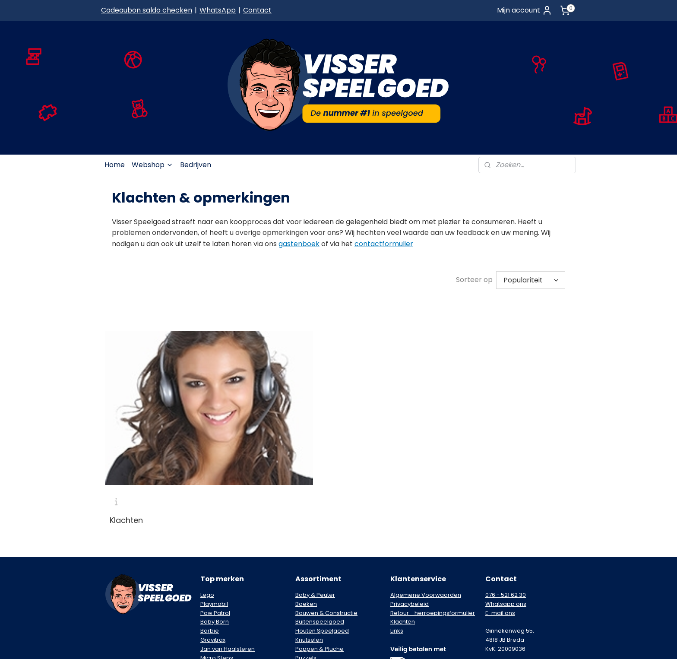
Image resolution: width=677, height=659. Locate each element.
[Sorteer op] (531, 280)
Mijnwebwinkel (445, 643)
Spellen (305, 578)
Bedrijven (195, 165)
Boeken (306, 506)
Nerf (206, 569)
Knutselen (309, 542)
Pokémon (214, 587)
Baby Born (214, 524)
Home (114, 165)
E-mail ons (500, 515)
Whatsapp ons (505, 506)
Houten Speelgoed (322, 533)
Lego (207, 497)
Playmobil (214, 506)
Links (396, 533)
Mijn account (524, 10)
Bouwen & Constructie (326, 515)
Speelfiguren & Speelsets (331, 569)
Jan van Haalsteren (227, 551)
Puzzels (305, 560)
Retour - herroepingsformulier (432, 515)
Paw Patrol (215, 515)
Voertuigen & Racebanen (331, 587)
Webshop (152, 165)
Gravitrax (212, 542)
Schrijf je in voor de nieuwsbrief (511, 573)
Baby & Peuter (315, 497)
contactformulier (383, 244)
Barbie (209, 533)
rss (336, 643)
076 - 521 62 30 (505, 497)
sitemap (318, 643)
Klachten (126, 423)
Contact (257, 10)
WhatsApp (217, 10)
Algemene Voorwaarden (425, 497)
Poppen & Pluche (319, 551)
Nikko (207, 578)
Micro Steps (216, 560)
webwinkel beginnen (368, 643)
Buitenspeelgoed (319, 524)
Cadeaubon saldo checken (146, 10)
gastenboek (299, 244)
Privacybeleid (409, 506)
